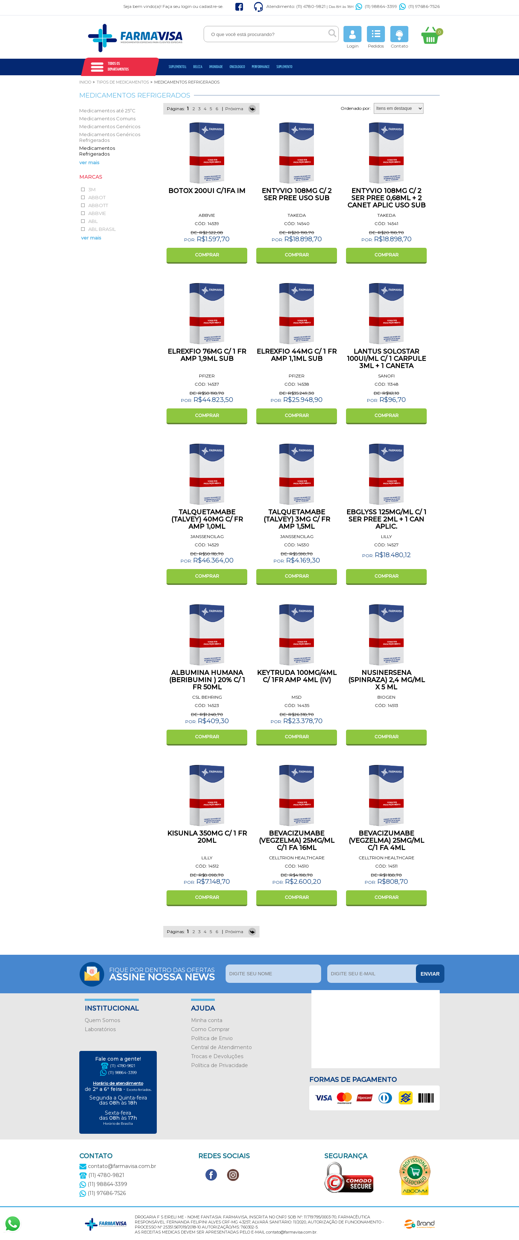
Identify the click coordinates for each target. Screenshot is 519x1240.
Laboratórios (100, 1029)
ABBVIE (97, 213)
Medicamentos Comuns (107, 118)
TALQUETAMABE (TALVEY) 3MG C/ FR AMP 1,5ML (296, 519)
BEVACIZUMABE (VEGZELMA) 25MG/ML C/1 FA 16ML (296, 840)
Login (352, 37)
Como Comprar (210, 1029)
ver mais (89, 162)
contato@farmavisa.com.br (117, 1166)
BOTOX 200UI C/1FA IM (206, 191)
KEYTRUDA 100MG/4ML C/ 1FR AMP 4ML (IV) (297, 676)
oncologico (237, 67)
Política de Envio (212, 1038)
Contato (399, 37)
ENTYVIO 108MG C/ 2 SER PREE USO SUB (297, 194)
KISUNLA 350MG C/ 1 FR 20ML (207, 837)
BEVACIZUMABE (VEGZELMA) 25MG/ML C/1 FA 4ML (386, 840)
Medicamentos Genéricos (109, 126)
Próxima (234, 108)
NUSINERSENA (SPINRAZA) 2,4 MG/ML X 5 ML (386, 680)
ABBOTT (98, 205)
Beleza (197, 67)
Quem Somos (102, 1020)
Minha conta (206, 1020)
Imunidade (216, 67)
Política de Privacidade (219, 1065)
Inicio (85, 82)
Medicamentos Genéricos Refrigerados (109, 137)
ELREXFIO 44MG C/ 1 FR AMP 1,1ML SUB (297, 355)
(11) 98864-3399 (376, 6)
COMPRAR (207, 255)
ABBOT (97, 197)
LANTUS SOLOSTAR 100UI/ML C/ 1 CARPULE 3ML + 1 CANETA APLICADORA (386, 362)
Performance (261, 67)
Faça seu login (177, 6)
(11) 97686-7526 (419, 6)
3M (92, 189)
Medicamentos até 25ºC (107, 110)
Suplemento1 (177, 67)
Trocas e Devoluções (217, 1056)
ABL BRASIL (102, 229)
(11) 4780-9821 (122, 1065)
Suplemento (284, 67)
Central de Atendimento (221, 1047)
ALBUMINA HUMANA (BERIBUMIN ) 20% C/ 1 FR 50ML (207, 680)
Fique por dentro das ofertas (165, 974)
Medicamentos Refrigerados (97, 151)
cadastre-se (210, 6)
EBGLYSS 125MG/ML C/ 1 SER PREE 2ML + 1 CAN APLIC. (386, 519)
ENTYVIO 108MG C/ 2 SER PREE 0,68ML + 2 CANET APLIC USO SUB (386, 198)
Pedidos (376, 37)
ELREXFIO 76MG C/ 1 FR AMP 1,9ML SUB (207, 355)
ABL (93, 221)
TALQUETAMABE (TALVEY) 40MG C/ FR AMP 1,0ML (207, 519)
